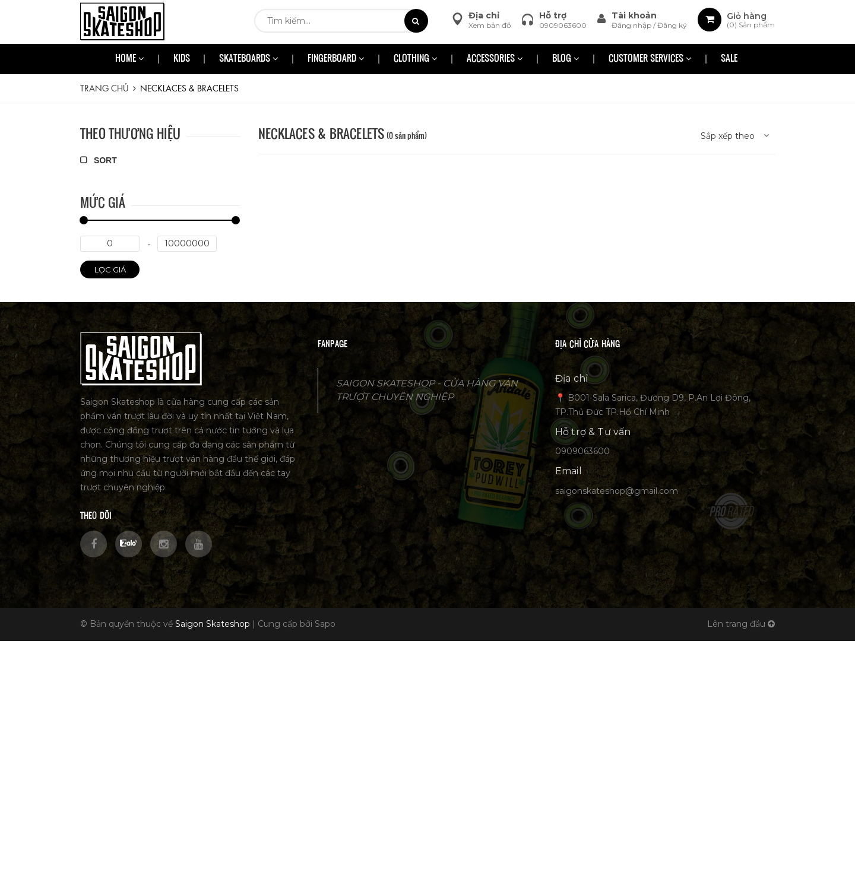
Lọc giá (110, 269)
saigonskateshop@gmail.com (616, 491)
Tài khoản (634, 15)
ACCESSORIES (495, 59)
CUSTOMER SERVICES (650, 59)
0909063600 (563, 25)
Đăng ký (672, 25)
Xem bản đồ (489, 25)
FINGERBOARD (336, 59)
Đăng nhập (632, 25)
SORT (98, 160)
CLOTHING (416, 59)
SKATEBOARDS (248, 59)
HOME (129, 59)
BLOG (566, 59)
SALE (729, 59)
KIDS (181, 59)
